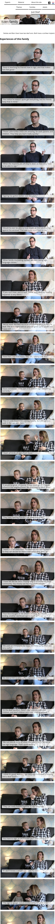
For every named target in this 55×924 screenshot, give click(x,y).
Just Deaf (35, 12)
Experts (7, 2)
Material (21, 2)
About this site (36, 2)
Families (32, 7)
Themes (19, 7)
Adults (45, 7)
